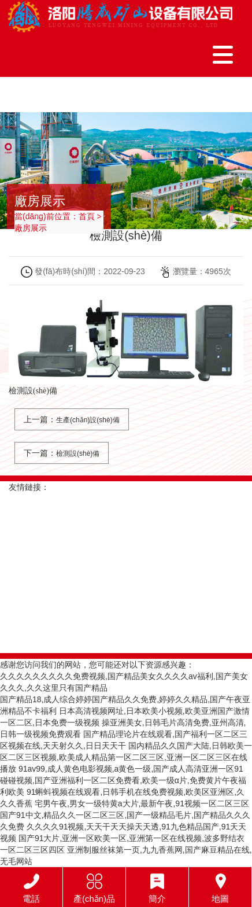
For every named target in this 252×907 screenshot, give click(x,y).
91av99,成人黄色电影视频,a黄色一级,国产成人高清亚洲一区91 (130, 768)
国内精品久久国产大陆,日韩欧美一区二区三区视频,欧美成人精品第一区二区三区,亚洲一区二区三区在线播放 (126, 757)
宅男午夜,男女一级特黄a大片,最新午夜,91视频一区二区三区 (142, 803)
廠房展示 (30, 228)
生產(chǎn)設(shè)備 (88, 420)
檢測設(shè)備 (77, 453)
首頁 (87, 216)
